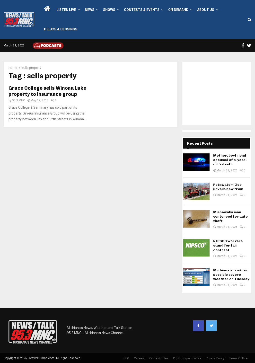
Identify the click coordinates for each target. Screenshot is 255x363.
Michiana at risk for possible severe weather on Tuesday (231, 274)
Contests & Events (141, 10)
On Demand (178, 10)
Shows (109, 10)
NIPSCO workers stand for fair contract (228, 245)
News (89, 10)
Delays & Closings (60, 29)
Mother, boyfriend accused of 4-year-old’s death (230, 159)
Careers (139, 358)
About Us (205, 10)
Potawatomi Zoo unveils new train (228, 187)
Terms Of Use (238, 358)
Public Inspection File (187, 358)
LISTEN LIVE (66, 10)
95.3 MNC (18, 100)
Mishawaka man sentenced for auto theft (230, 216)
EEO (126, 358)
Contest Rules (158, 358)
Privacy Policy (215, 358)
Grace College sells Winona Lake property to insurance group (47, 91)
